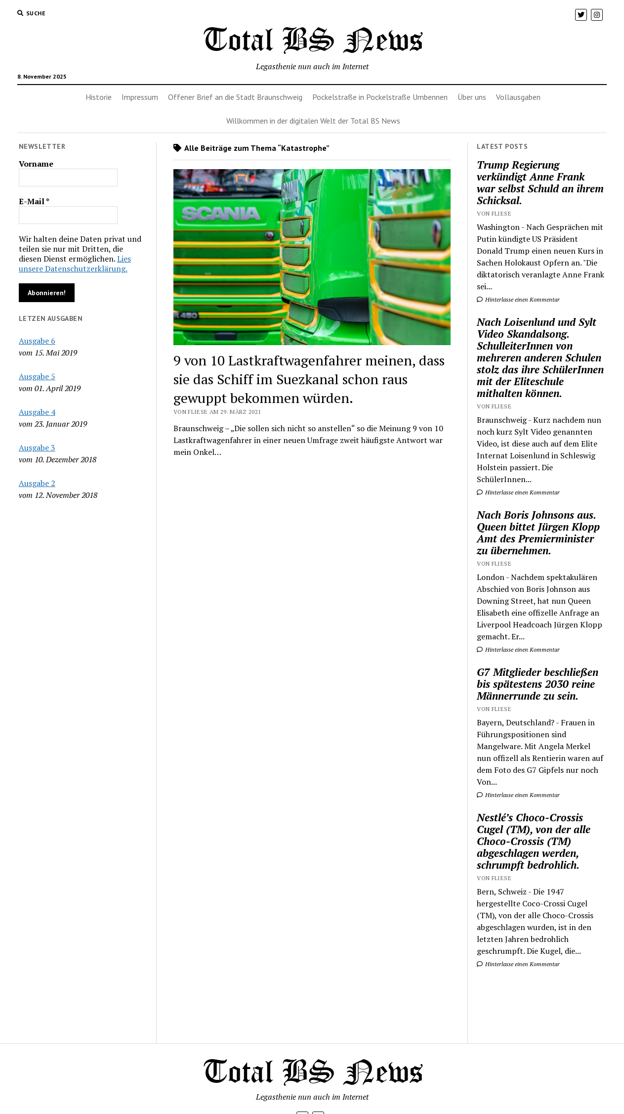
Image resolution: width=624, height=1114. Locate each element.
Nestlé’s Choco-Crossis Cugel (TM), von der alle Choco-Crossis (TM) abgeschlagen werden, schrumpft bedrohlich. (533, 841)
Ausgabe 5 (37, 376)
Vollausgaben (518, 97)
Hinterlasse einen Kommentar (518, 299)
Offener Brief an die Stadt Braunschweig (235, 97)
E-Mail (34, 201)
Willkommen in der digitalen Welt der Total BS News (313, 121)
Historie (98, 97)
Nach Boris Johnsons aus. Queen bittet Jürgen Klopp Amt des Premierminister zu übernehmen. (538, 532)
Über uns (472, 97)
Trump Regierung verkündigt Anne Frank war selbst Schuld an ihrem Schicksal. (540, 182)
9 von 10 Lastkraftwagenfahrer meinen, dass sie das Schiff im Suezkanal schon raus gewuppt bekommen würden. (309, 379)
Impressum (140, 97)
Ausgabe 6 (37, 340)
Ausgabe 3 (37, 447)
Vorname (36, 164)
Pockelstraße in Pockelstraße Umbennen (380, 97)
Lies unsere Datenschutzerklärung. (75, 263)
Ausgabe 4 (37, 411)
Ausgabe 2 (37, 483)
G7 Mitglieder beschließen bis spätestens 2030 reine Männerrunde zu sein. (537, 684)
